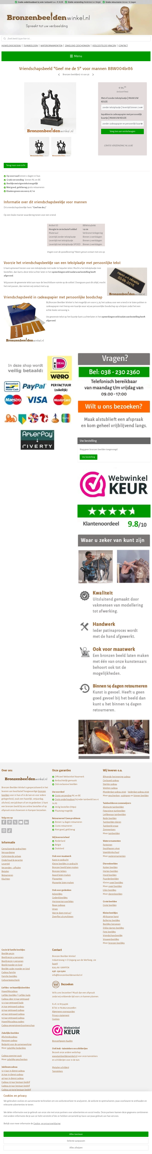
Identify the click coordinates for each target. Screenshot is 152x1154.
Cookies (56, 1019)
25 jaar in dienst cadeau (12, 1074)
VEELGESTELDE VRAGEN (104, 45)
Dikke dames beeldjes (113, 928)
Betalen (5, 871)
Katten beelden (110, 867)
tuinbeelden (114, 833)
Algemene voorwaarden (63, 1011)
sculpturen (125, 795)
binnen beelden (141, 795)
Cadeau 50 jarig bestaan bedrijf (16, 1093)
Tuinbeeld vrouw (110, 826)
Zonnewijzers (109, 829)
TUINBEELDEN (30, 45)
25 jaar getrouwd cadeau (12, 1006)
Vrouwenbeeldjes (111, 939)
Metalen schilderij (60, 1067)
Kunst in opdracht (60, 860)
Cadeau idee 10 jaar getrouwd (15, 999)
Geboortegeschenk (10, 980)
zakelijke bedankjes (16, 1048)
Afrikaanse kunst (111, 916)
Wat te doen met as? (61, 913)
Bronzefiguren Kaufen (62, 1041)
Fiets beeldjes (109, 932)
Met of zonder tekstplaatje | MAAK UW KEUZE (119, 100)
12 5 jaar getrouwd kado (12, 1003)
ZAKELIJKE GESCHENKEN (77, 45)
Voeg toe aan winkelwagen (122, 131)
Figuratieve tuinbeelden (114, 811)
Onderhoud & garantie (12, 860)
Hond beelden (110, 875)
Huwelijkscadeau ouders (12, 1021)
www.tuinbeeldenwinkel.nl (64, 1056)
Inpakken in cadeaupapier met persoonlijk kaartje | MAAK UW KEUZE (121, 116)
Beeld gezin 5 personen (12, 961)
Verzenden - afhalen (11, 867)
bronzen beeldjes (116, 943)
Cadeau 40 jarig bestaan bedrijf (16, 1090)
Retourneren (7, 875)
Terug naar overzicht (15, 165)
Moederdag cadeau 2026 (114, 792)
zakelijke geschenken (17, 1059)
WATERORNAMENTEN (51, 45)
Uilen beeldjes (109, 890)
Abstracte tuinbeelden (113, 807)
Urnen (55, 909)
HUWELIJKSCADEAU (11, 45)
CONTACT (123, 45)
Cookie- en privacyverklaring (46, 1148)
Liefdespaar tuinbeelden (114, 814)
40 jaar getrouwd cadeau (12, 1014)
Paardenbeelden (111, 879)
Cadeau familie (8, 972)
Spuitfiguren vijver (111, 848)
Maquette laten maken (63, 882)
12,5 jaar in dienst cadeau (13, 1071)
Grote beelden (110, 905)
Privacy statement (60, 1015)
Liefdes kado (24, 995)
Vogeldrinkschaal (111, 852)
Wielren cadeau (110, 788)
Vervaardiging (8, 852)
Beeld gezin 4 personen (12, 957)
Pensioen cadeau (9, 1040)
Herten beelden (110, 871)
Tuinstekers (57, 1071)
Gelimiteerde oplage (11, 856)
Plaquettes (57, 879)
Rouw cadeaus (58, 905)
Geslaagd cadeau (111, 780)
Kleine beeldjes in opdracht (65, 864)
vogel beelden (115, 886)
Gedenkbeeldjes (60, 897)
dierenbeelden (115, 894)
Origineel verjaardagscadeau (14, 1108)
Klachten (5, 879)
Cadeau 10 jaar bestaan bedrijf (15, 1082)
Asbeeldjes (57, 894)
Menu (76, 56)
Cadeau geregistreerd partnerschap (18, 1025)
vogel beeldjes (116, 882)
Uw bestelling (88, 457)
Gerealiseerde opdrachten (13, 849)
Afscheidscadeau (9, 1037)
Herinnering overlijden (62, 901)
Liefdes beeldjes (9, 995)
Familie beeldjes (9, 976)
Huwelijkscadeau (9, 991)
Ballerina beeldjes (111, 920)
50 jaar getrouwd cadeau (12, 1018)
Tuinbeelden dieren (112, 822)
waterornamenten (117, 856)
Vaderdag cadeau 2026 (138, 792)
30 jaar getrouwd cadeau (12, 1010)
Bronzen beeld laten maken (65, 867)
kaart (54, 964)
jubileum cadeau (14, 1097)
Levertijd (5, 864)
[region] (56, 1137)
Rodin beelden (110, 818)
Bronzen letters (59, 871)
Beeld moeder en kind (11, 965)
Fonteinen (107, 845)
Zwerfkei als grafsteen (62, 916)
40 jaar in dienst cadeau (12, 1078)
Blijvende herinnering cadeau (116, 776)
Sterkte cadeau (110, 784)
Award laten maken (61, 875)
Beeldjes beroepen (112, 924)
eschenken (115, 795)
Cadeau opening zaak (11, 1056)
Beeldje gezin (7, 953)
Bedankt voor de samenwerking (16, 1044)
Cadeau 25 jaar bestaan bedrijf (15, 1086)
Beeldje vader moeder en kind (15, 969)
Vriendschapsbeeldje (112, 935)
